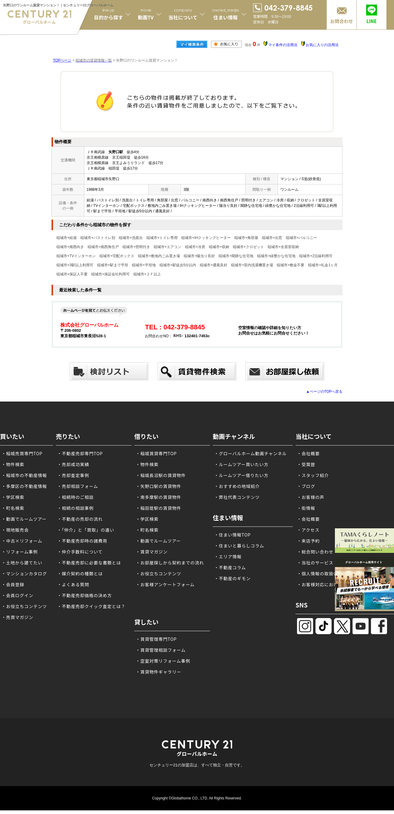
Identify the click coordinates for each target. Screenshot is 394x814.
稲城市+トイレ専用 (162, 238)
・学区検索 (13, 497)
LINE (371, 21)
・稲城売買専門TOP (22, 453)
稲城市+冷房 (195, 247)
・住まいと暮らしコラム (239, 546)
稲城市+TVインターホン (76, 256)
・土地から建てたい (22, 563)
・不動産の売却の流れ (80, 519)
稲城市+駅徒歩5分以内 (177, 265)
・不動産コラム (230, 567)
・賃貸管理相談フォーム (161, 650)
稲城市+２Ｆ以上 (147, 274)
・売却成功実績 (73, 464)
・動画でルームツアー (24, 519)
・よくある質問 (73, 584)
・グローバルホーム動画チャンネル (250, 453)
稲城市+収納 (219, 247)
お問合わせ (341, 21)
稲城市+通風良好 (213, 265)
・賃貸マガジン (152, 552)
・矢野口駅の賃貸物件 (158, 486)
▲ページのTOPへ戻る (324, 391)
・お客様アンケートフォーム (165, 584)
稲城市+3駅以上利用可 (74, 265)
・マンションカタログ (24, 573)
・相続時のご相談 (75, 497)
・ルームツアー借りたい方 (241, 475)
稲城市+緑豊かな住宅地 (276, 256)
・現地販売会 (15, 530)
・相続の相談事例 (75, 508)
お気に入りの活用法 (322, 45)
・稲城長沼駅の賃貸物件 (161, 475)
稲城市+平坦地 (144, 265)
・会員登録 (13, 584)
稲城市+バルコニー (301, 238)
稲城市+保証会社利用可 (110, 274)
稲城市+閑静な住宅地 (236, 256)
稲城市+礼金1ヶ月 (323, 265)
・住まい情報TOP (232, 535)
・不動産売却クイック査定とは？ (91, 606)
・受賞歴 (306, 464)
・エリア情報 (228, 556)
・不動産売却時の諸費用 (82, 541)
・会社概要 (308, 453)
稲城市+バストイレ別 (97, 238)
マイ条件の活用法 (282, 45)
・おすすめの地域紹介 (237, 486)
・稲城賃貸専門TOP (156, 453)
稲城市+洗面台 (131, 238)
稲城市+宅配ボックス (116, 256)
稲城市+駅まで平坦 (112, 265)
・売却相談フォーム (77, 486)
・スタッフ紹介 (313, 475)
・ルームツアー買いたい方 (241, 464)
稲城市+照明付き (136, 247)
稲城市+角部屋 (246, 238)
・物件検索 (13, 464)
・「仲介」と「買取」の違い (85, 530)
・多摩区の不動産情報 (24, 486)
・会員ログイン (17, 595)
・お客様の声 (310, 497)
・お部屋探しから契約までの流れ (170, 563)
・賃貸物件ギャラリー (158, 672)
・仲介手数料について (80, 552)
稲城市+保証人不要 (72, 274)
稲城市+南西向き (70, 247)
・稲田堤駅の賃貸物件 (158, 508)
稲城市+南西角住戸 (103, 247)
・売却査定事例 (73, 475)
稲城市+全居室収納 (283, 247)
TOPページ (62, 60)
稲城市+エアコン (167, 247)
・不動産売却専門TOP (80, 453)
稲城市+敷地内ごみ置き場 (159, 256)
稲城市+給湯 (66, 238)
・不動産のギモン (232, 578)
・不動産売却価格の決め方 (84, 595)
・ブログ (306, 486)
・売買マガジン (17, 617)
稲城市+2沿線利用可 (315, 256)
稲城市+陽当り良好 (199, 256)
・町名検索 (13, 508)
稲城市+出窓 (272, 238)
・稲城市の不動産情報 (24, 475)
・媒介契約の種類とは (80, 573)
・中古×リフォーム (22, 541)
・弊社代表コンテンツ (237, 497)
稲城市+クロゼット (248, 247)
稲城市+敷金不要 (290, 265)
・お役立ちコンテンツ (24, 606)
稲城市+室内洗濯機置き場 (252, 265)
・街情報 (306, 508)
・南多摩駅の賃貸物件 (158, 497)
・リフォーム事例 (20, 552)
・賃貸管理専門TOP (156, 639)
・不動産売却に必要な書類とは (89, 563)
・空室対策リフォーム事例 (163, 661)
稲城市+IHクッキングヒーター (206, 238)
